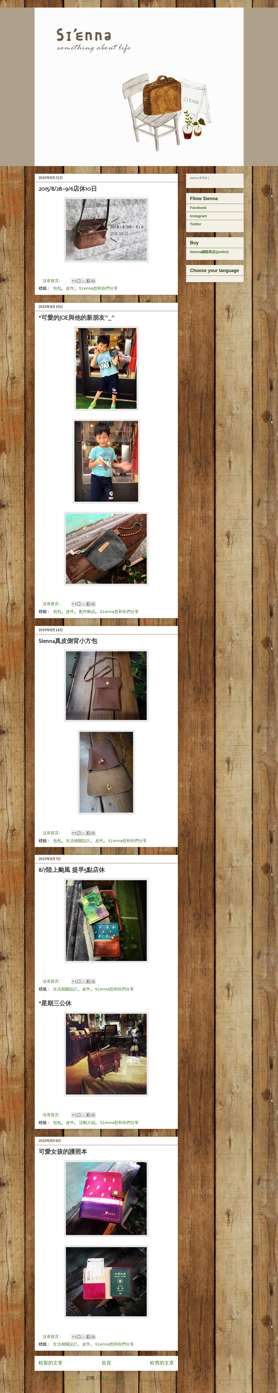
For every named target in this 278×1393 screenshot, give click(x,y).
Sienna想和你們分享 (98, 288)
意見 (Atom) (113, 1378)
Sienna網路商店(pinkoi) (209, 252)
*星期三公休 (55, 1003)
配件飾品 (87, 612)
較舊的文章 (162, 1363)
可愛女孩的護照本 (63, 1151)
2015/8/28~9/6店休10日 (68, 188)
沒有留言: (53, 281)
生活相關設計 (78, 841)
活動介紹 (87, 1123)
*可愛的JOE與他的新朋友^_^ (77, 317)
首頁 (106, 1363)
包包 (57, 288)
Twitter (195, 224)
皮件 (70, 288)
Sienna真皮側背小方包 (68, 641)
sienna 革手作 (198, 177)
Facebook (198, 208)
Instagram (198, 216)
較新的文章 (51, 1363)
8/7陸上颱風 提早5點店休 (72, 869)
